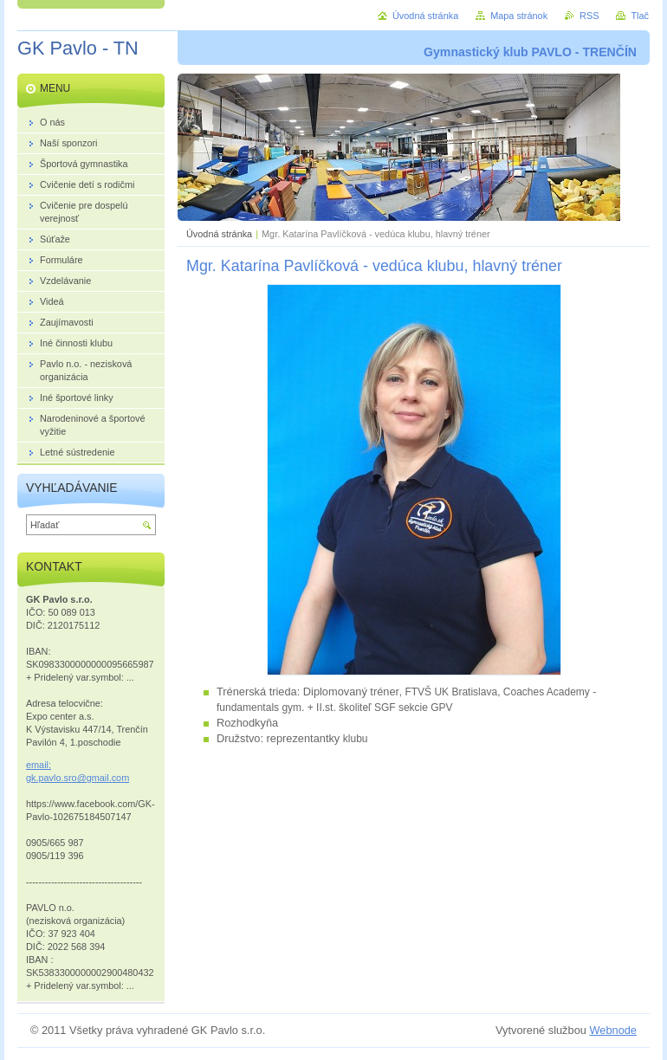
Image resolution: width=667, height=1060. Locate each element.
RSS (589, 15)
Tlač (640, 15)
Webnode (613, 1030)
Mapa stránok (518, 15)
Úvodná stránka (219, 234)
